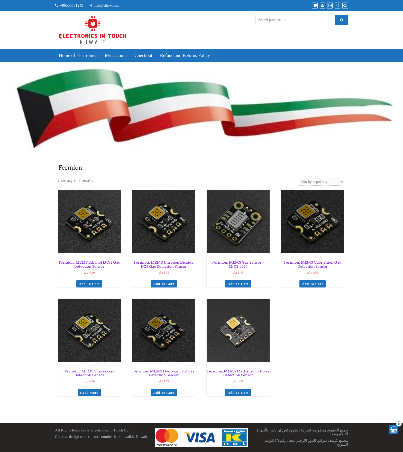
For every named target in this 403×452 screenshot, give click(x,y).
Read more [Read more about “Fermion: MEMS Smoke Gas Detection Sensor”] (89, 393)
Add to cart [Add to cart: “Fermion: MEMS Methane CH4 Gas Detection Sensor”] (238, 393)
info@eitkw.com (106, 5)
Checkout (143, 55)
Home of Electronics (78, 55)
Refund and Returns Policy (185, 55)
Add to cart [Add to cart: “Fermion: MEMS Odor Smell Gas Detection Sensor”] (312, 284)
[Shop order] (321, 182)
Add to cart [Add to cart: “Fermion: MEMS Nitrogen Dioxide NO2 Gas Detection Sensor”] (163, 284)
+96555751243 (71, 5)
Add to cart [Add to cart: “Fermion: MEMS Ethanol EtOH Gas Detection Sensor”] (89, 284)
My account (116, 55)
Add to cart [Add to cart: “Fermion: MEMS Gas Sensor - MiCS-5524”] (238, 284)
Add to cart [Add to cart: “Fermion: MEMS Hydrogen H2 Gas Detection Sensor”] (163, 393)
